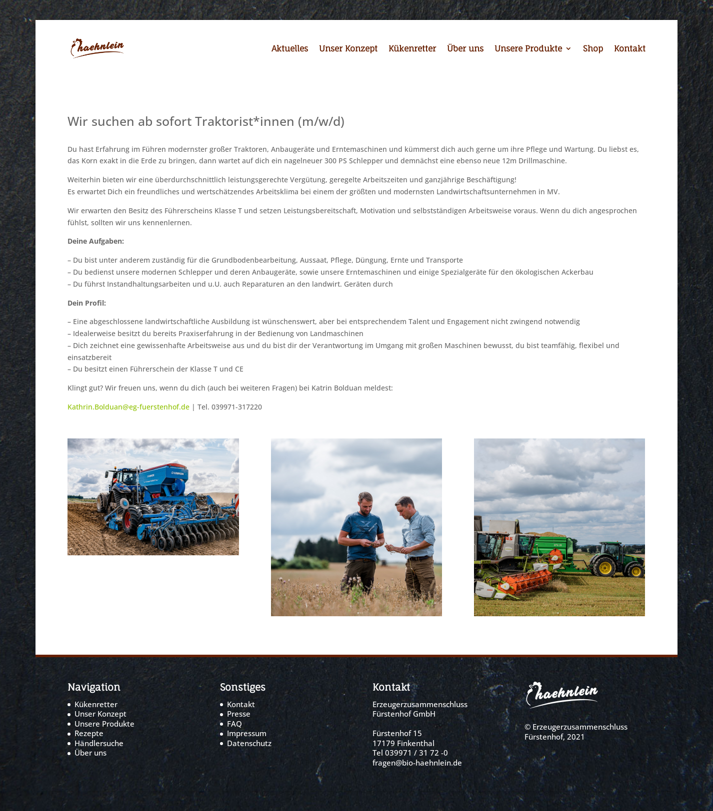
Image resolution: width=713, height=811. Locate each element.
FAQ (234, 724)
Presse (238, 714)
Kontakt (630, 49)
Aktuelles (290, 49)
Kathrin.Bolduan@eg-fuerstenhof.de (129, 406)
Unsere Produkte (528, 49)
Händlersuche (99, 743)
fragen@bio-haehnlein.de (417, 763)
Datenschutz (249, 743)
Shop (593, 49)
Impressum (246, 733)
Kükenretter (412, 49)
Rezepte (89, 733)
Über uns (465, 49)
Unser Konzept (348, 49)
